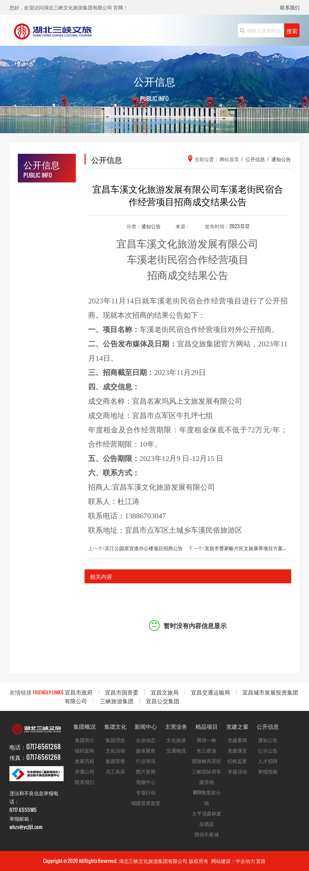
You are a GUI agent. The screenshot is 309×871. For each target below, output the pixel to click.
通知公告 (151, 226)
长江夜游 (206, 750)
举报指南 (268, 771)
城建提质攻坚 (145, 802)
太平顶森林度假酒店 (206, 818)
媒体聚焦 (146, 750)
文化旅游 (176, 739)
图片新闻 (146, 771)
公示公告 (268, 750)
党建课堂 (237, 750)
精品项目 (206, 726)
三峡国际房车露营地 (206, 776)
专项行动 (146, 792)
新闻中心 (146, 726)
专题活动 (237, 771)
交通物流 (176, 750)
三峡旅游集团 (117, 701)
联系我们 (290, 7)
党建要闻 (237, 739)
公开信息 (268, 726)
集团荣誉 (115, 760)
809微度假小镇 (207, 797)
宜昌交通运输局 (210, 692)
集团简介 (84, 739)
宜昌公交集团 (162, 701)
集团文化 (115, 726)
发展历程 (84, 760)
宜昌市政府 (79, 692)
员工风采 (115, 771)
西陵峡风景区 (206, 760)
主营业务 (176, 726)
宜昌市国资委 (121, 692)
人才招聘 (268, 760)
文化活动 (115, 750)
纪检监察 (237, 760)
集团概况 (84, 726)
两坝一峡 (206, 739)
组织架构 (84, 750)
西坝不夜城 (206, 834)
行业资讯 (146, 760)
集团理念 (115, 739)
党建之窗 (237, 726)
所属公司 (84, 771)
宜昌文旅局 (165, 692)
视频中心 (146, 781)
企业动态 (146, 739)
